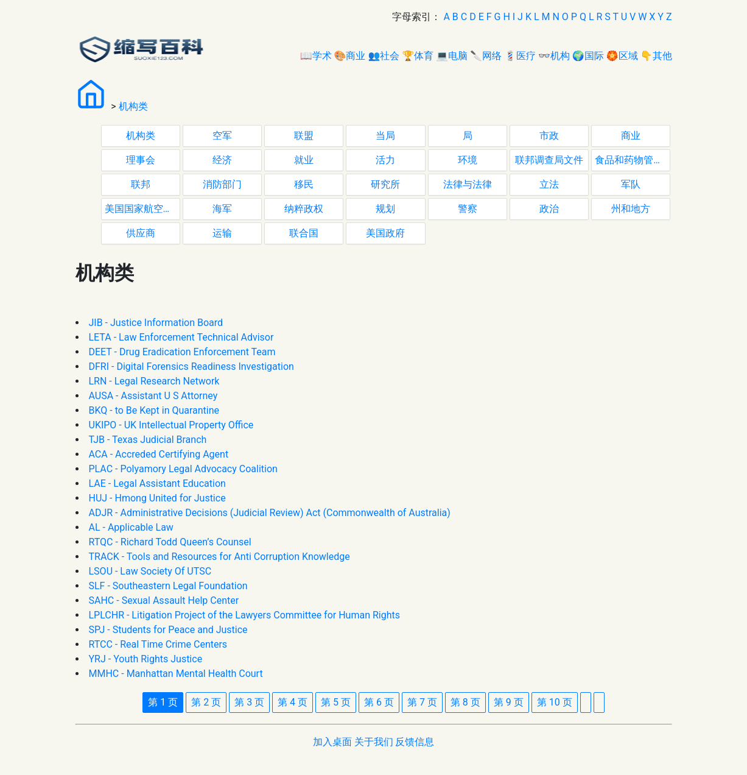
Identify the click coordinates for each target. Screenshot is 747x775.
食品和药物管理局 (632, 160)
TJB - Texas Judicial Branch (148, 439)
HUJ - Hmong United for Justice (157, 498)
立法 (549, 184)
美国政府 (385, 233)
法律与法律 (467, 184)
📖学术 (316, 56)
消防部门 (222, 184)
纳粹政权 (303, 208)
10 (554, 702)
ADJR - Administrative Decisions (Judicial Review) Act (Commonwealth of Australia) (270, 512)
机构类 (133, 106)
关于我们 (373, 742)
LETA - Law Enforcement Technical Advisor (181, 337)
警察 (467, 208)
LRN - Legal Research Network (154, 381)
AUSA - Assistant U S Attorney (153, 396)
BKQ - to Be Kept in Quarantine (154, 410)
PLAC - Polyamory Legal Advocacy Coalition (183, 469)
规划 (385, 208)
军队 (630, 184)
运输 (222, 233)
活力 (385, 160)
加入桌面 (332, 742)
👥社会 (383, 56)
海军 (222, 208)
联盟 (304, 135)
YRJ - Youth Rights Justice (146, 659)
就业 (304, 160)
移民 (304, 184)
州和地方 (630, 208)
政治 (549, 208)
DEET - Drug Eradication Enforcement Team (182, 352)
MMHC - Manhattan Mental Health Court (176, 673)
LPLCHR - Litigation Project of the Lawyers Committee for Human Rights (245, 615)
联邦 (140, 184)
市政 (549, 135)
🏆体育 (417, 56)
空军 (222, 135)
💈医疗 (520, 56)
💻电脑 (452, 56)
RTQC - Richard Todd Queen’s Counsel (170, 542)
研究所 (385, 184)
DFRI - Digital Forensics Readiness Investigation (191, 366)
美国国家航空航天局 (142, 208)
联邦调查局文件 (549, 160)
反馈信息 (414, 742)
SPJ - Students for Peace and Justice (168, 629)
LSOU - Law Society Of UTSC (150, 571)
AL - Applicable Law (131, 527)
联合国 (303, 233)
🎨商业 (350, 56)
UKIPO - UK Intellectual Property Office (171, 425)
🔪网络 (486, 56)
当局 (385, 135)
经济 (222, 160)
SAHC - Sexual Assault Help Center (164, 600)
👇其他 (656, 56)
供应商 (140, 233)
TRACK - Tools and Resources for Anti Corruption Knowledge (219, 556)
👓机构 (554, 56)
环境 (467, 160)
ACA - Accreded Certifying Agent (159, 454)
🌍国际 (588, 56)
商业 (630, 135)
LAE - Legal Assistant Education (157, 483)
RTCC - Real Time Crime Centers (158, 644)
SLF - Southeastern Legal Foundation (168, 586)
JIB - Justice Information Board (156, 322)
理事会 (140, 160)
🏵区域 (622, 56)
